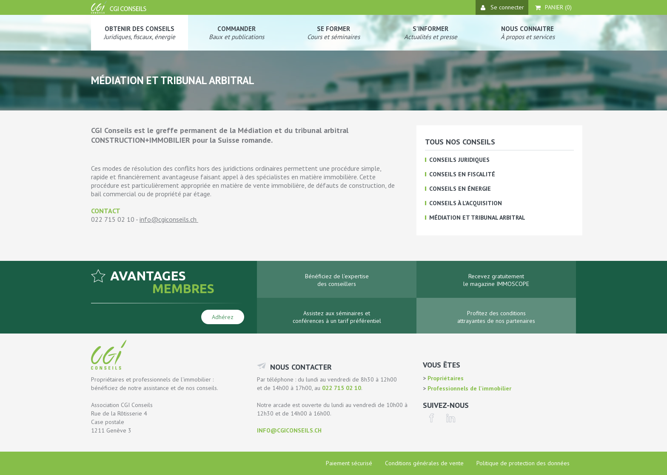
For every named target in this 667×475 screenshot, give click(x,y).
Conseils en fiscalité (462, 174)
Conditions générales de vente (424, 463)
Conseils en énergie (460, 188)
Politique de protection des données (523, 463)
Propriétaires (445, 378)
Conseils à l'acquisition (465, 203)
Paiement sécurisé (349, 463)
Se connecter (502, 7)
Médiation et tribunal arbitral (477, 217)
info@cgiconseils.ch (168, 219)
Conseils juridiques (459, 160)
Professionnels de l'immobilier (468, 388)
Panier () (553, 7)
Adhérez (223, 317)
